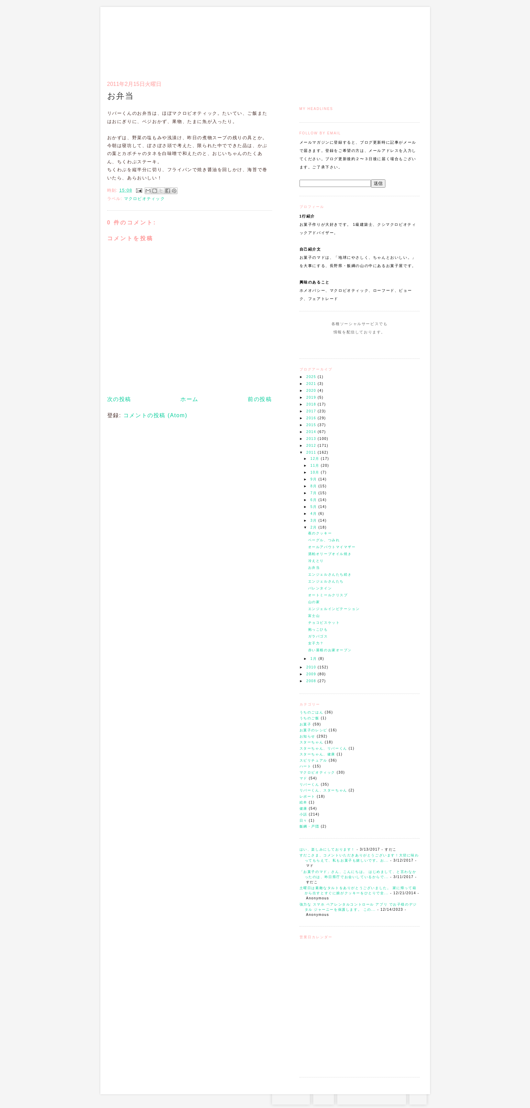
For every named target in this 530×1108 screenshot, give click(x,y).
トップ (313, 40)
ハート (306, 766)
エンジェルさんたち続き (330, 574)
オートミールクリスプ (328, 595)
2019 (312, 397)
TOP (418, 1098)
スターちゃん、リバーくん (323, 748)
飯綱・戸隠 (309, 826)
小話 (303, 814)
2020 (312, 390)
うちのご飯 (309, 718)
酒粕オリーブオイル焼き (330, 554)
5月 (314, 507)
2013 (312, 439)
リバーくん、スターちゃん (323, 790)
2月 (314, 527)
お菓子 (306, 724)
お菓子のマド (127, 36)
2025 (312, 377)
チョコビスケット (324, 622)
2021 (312, 384)
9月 (314, 479)
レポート (307, 796)
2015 (312, 425)
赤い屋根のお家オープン (330, 650)
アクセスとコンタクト (386, 40)
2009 (312, 674)
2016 (312, 418)
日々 (303, 820)
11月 (316, 465)
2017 (312, 411)
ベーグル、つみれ (324, 540)
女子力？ (316, 643)
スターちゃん (312, 742)
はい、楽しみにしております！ (327, 849)
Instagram (339, 345)
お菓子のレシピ (313, 730)
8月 (314, 486)
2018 (312, 404)
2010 (312, 667)
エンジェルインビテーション (334, 609)
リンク (407, 40)
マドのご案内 (330, 40)
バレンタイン (320, 588)
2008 (312, 681)
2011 (312, 452)
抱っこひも (318, 629)
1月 (314, 659)
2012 (312, 445)
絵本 (303, 802)
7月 (314, 493)
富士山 (314, 616)
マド (303, 778)
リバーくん (309, 784)
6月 (314, 500)
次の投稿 (119, 399)
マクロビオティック (317, 772)
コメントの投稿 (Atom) (155, 415)
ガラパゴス (318, 636)
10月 (316, 472)
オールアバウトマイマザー (332, 547)
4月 (314, 514)
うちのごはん (312, 712)
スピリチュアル (313, 760)
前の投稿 (260, 399)
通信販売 (347, 40)
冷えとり (316, 561)
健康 (303, 808)
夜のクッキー (320, 533)
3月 (314, 520)
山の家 (314, 602)
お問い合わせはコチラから (371, 1098)
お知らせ (307, 736)
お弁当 (314, 567)
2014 (312, 432)
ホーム (189, 399)
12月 (316, 459)
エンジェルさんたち (326, 581)
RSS (323, 1098)
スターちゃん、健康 (317, 754)
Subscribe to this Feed (383, 345)
